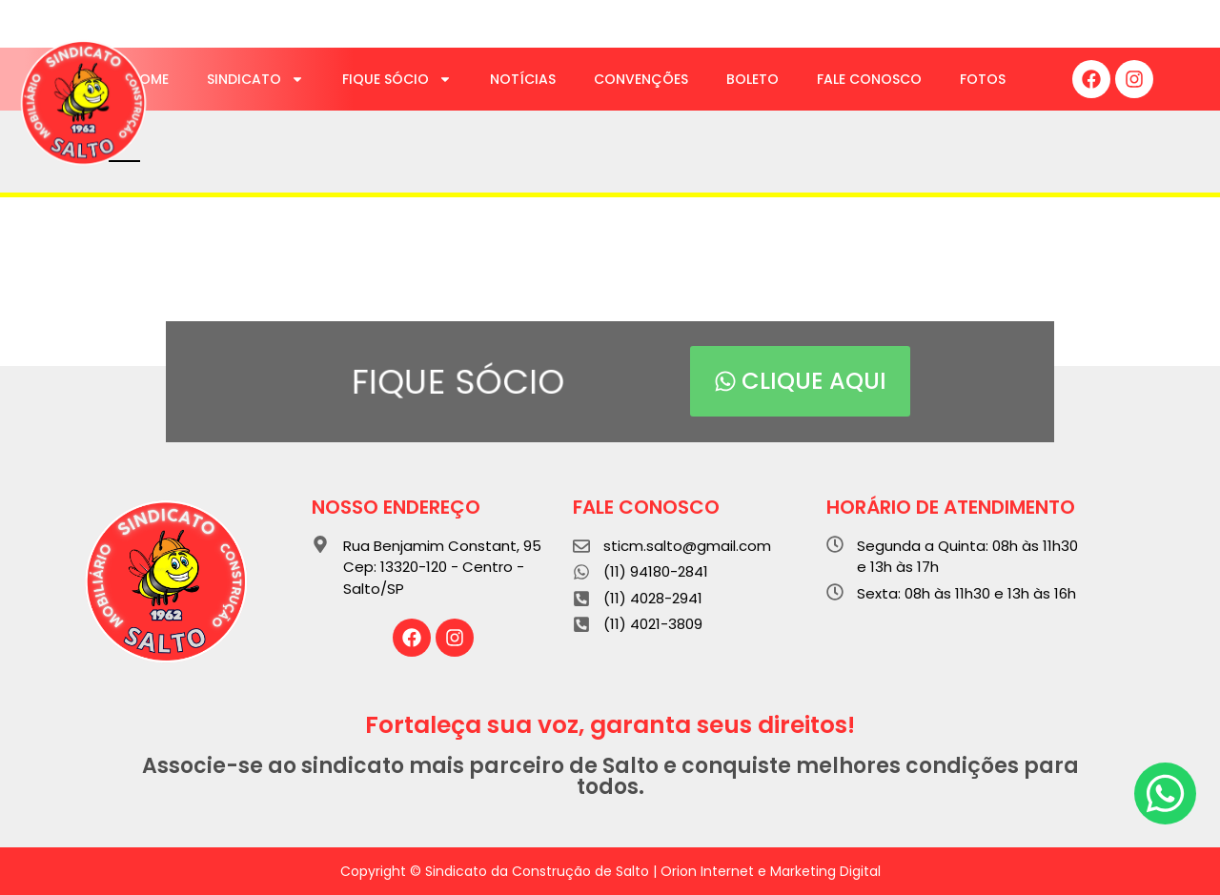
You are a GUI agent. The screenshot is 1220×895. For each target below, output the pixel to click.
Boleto (752, 79)
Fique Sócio (397, 79)
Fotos (983, 79)
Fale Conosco (869, 79)
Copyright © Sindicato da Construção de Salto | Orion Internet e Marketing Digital (610, 871)
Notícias (523, 79)
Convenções (641, 79)
